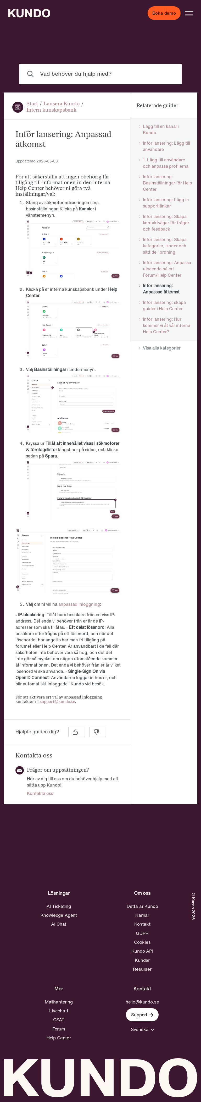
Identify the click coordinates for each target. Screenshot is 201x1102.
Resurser (142, 969)
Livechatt (58, 1010)
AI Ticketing (59, 906)
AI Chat (58, 924)
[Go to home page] (29, 13)
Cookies (142, 942)
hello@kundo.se (142, 1002)
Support (142, 1014)
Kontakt (142, 924)
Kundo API (142, 951)
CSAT (58, 1019)
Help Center (59, 1037)
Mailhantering (59, 1002)
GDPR (142, 933)
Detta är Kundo (142, 906)
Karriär (142, 915)
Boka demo (164, 13)
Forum (58, 1029)
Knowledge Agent (59, 915)
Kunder (142, 960)
